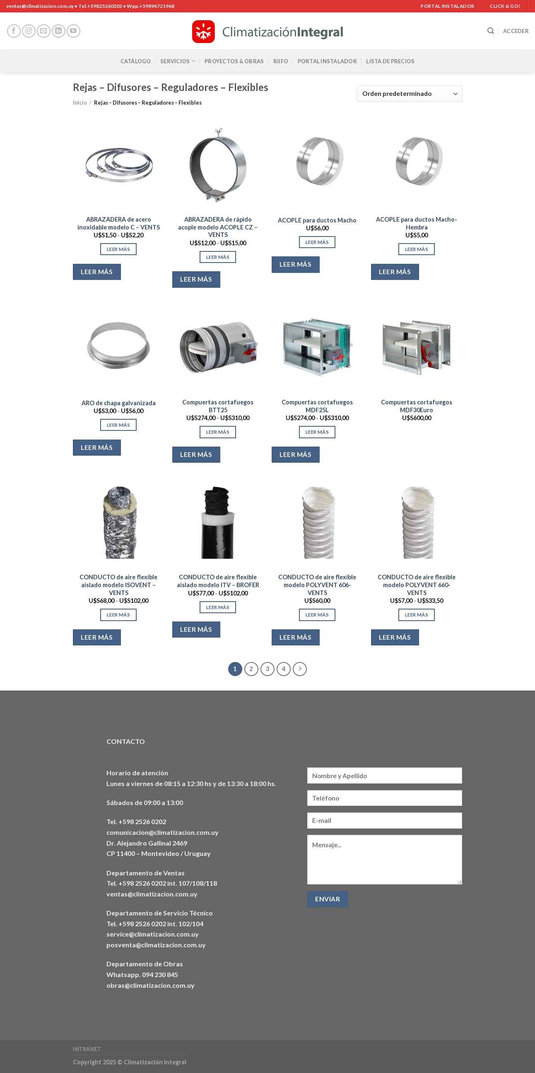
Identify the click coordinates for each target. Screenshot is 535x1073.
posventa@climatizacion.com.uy (156, 945)
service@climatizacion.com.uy (152, 934)
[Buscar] (490, 31)
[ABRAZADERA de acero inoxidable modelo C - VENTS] (118, 164)
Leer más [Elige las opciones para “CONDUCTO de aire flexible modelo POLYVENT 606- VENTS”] (317, 614)
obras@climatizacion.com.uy (150, 985)
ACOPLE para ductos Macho (317, 220)
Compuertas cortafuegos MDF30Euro (416, 406)
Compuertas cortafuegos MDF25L (317, 406)
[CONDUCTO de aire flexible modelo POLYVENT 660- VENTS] (416, 522)
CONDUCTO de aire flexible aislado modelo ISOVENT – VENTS (118, 585)
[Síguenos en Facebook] (14, 31)
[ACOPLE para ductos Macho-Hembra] (416, 164)
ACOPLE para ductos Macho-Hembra (416, 223)
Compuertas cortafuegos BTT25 (217, 406)
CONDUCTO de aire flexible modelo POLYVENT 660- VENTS (416, 585)
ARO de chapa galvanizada (119, 402)
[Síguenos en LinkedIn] (58, 31)
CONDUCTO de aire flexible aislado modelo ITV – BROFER (218, 581)
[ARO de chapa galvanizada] (118, 347)
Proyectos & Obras (234, 61)
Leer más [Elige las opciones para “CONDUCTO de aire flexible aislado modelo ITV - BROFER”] (217, 607)
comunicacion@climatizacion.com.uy (162, 832)
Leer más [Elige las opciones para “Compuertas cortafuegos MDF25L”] (317, 432)
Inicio (80, 102)
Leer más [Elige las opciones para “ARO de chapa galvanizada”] (118, 425)
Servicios (177, 61)
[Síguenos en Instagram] (29, 31)
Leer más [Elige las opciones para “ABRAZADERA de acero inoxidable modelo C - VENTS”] (118, 249)
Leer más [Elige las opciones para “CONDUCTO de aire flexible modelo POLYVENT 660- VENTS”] (416, 614)
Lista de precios (390, 61)
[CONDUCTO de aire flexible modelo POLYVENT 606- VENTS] (317, 522)
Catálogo (135, 61)
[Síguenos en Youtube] (73, 31)
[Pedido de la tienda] (409, 94)
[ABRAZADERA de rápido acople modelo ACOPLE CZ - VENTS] (217, 164)
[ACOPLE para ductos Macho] (317, 164)
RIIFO (280, 61)
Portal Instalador (327, 61)
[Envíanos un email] (44, 31)
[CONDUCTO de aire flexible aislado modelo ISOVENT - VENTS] (118, 522)
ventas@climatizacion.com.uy (152, 894)
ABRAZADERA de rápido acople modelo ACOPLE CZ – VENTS (218, 227)
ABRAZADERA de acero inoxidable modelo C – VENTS (118, 223)
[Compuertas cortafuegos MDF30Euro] (416, 347)
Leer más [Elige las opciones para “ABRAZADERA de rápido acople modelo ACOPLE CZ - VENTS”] (217, 257)
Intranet (87, 1049)
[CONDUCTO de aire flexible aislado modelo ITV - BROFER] (217, 522)
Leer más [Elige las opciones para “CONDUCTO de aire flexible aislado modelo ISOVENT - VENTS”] (118, 614)
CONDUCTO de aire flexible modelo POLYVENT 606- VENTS (317, 585)
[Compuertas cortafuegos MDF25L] (317, 347)
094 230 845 (160, 974)
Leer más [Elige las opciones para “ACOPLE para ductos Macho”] (317, 242)
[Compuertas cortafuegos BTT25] (217, 347)
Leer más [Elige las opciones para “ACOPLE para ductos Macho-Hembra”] (416, 249)
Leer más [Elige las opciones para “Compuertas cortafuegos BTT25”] (217, 432)
